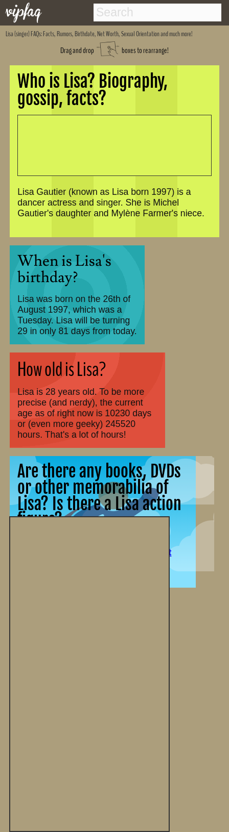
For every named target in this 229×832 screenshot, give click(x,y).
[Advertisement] (89, 673)
